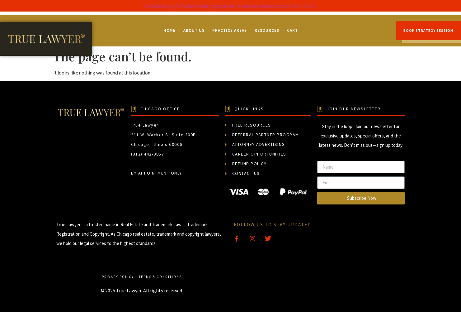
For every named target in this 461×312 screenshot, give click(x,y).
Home (169, 30)
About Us (194, 30)
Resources (267, 30)
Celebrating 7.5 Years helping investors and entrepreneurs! (217, 5)
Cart (292, 30)
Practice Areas (229, 30)
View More (303, 5)
